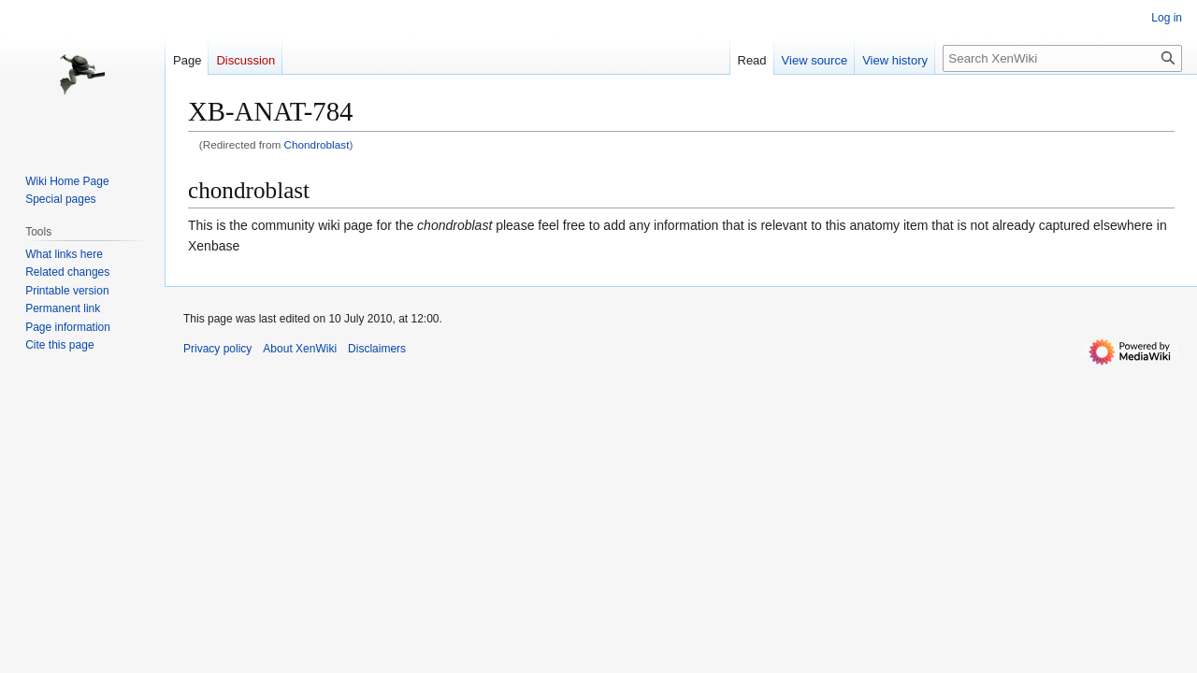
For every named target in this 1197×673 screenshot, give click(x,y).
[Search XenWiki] (1062, 58)
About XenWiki (300, 348)
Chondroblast (317, 144)
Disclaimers (377, 348)
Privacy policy (217, 348)
